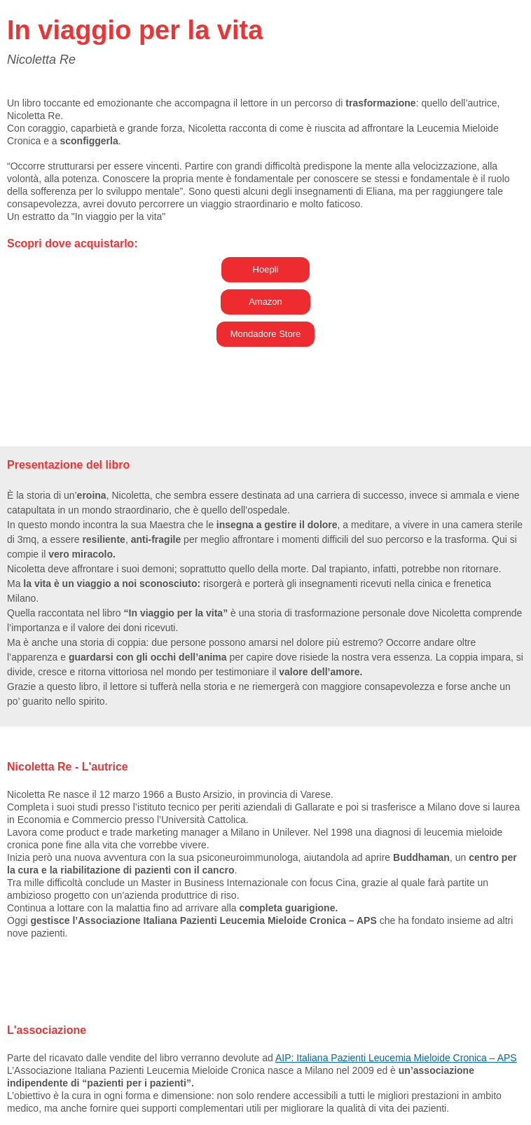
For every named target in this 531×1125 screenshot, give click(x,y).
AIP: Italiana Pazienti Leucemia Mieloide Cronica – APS (396, 1057)
